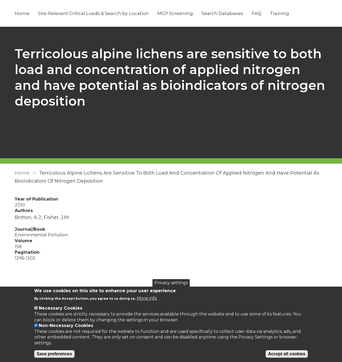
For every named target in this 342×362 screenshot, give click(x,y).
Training (279, 13)
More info (147, 298)
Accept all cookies (286, 354)
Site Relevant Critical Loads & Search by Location (93, 13)
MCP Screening (175, 13)
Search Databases (222, 13)
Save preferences (54, 354)
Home (22, 13)
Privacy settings (171, 282)
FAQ (256, 13)
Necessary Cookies (60, 308)
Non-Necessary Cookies (66, 325)
